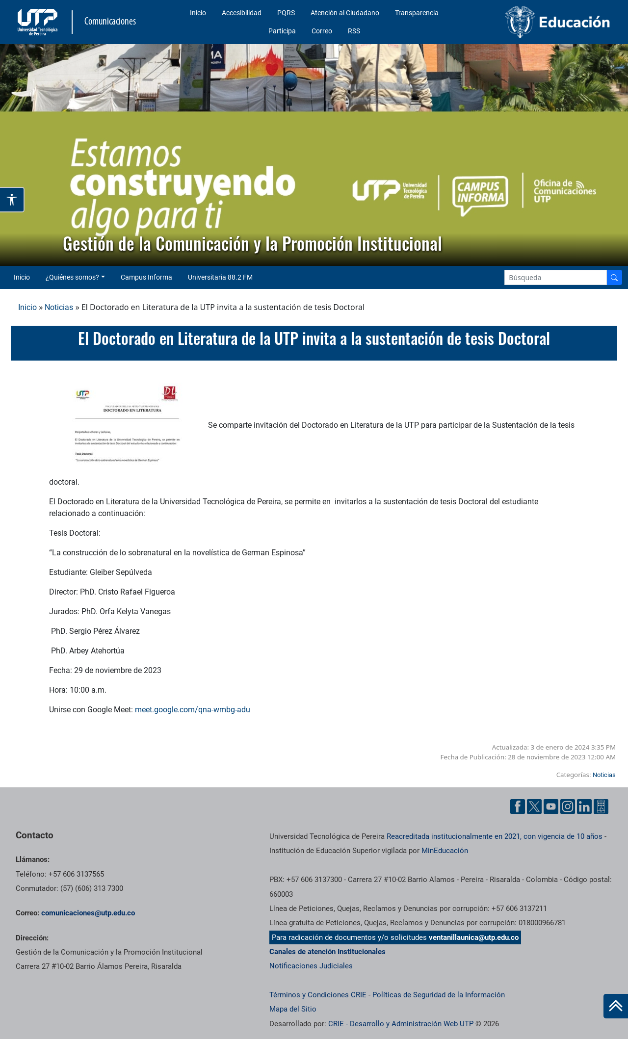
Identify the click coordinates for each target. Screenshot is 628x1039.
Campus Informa (146, 277)
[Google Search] (555, 277)
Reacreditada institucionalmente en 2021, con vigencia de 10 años (494, 836)
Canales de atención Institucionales (327, 951)
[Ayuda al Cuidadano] (601, 806)
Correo (322, 31)
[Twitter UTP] (534, 806)
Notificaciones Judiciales (311, 965)
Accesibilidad (242, 13)
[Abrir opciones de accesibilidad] (12, 199)
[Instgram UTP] (567, 806)
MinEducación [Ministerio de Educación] (444, 850)
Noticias (59, 307)
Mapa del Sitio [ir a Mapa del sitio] (292, 1009)
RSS (354, 31)
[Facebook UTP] (517, 806)
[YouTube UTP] (551, 806)
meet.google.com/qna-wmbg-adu (192, 709)
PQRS (286, 13)
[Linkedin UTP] (584, 806)
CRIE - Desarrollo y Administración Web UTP (400, 1023)
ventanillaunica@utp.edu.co (474, 937)
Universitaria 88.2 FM (220, 277)
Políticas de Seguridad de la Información (438, 994)
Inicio (198, 13)
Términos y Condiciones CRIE (317, 994)
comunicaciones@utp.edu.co (88, 913)
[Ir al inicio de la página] (615, 1006)
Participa (282, 31)
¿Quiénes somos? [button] (72, 277)
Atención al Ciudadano (345, 13)
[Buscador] (614, 277)
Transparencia (417, 13)
